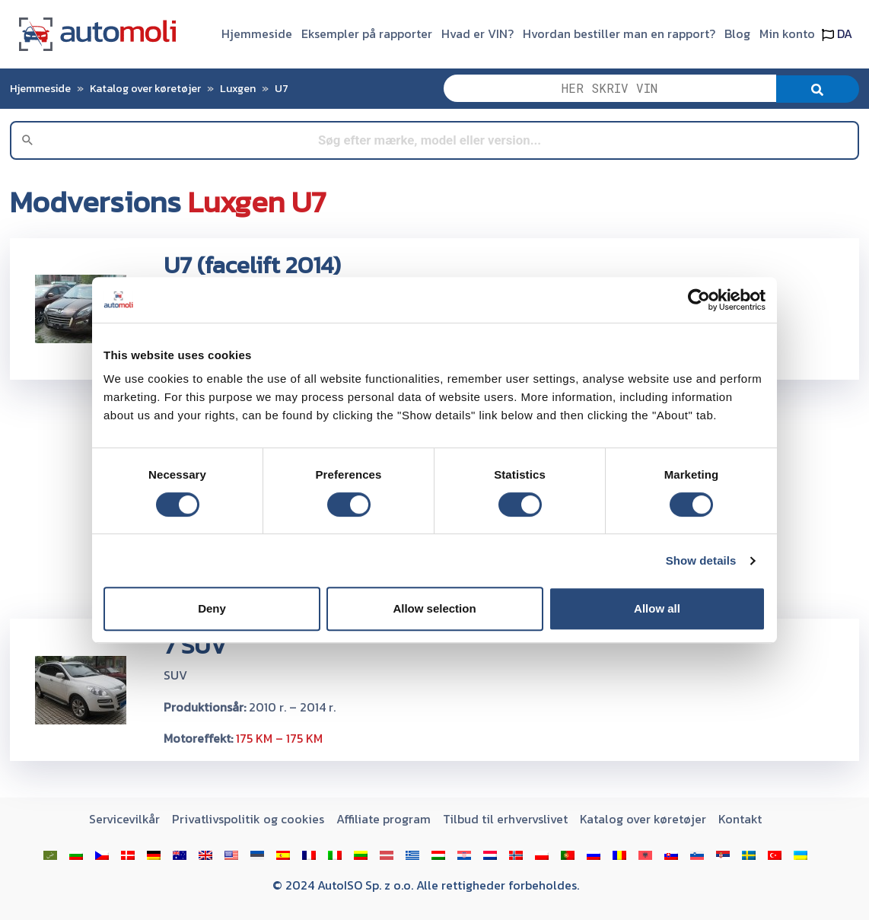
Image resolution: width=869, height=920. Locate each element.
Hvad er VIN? (477, 33)
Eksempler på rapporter (366, 33)
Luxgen (238, 88)
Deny (212, 608)
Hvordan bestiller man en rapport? (619, 33)
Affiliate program (383, 819)
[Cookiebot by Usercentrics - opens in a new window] (699, 299)
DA (837, 33)
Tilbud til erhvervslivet (505, 819)
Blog (737, 33)
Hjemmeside (256, 33)
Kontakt (740, 819)
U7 (281, 88)
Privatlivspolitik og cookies (248, 819)
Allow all (657, 608)
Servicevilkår (124, 819)
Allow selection (434, 608)
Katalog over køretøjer (145, 88)
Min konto (787, 33)
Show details (701, 560)
